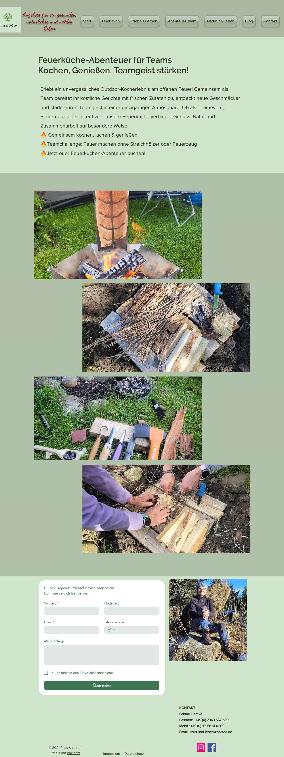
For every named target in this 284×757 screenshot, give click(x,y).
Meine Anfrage (54, 641)
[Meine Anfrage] (101, 654)
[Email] (70, 630)
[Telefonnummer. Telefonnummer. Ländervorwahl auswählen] (111, 629)
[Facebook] (212, 747)
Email (49, 622)
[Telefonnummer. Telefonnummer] (136, 630)
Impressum (111, 753)
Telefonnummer (114, 622)
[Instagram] (201, 747)
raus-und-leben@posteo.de (211, 732)
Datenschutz (134, 753)
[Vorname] (70, 611)
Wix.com (73, 753)
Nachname (111, 603)
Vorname (51, 603)
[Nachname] (130, 611)
